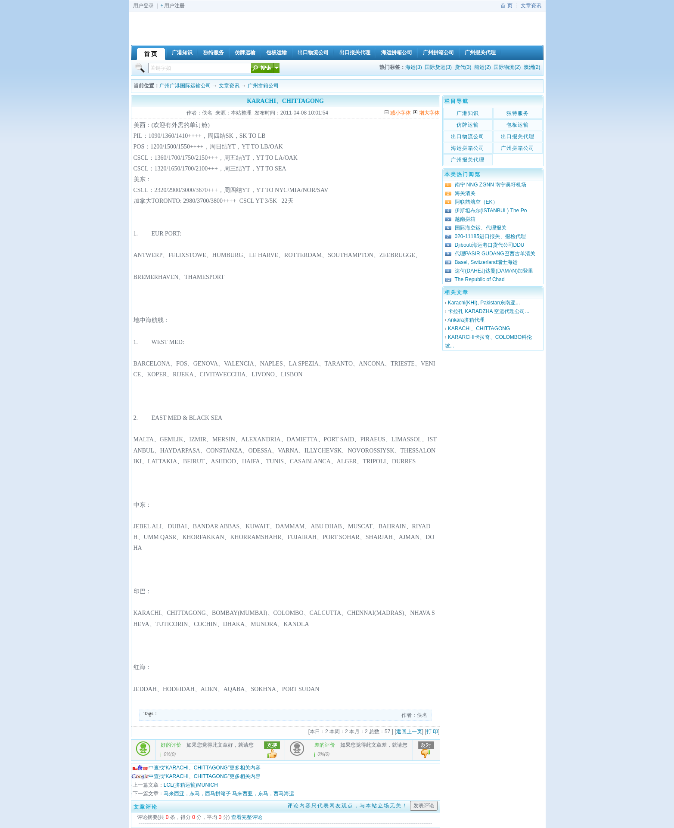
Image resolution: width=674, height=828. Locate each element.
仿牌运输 (468, 125)
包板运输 (517, 125)
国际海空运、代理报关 (480, 228)
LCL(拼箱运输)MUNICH (191, 785)
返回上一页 (409, 732)
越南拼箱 (465, 219)
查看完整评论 (246, 817)
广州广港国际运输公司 (185, 86)
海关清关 (465, 193)
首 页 (506, 6)
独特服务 (517, 113)
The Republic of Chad (480, 279)
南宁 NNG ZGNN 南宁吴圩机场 (491, 185)
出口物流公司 (468, 136)
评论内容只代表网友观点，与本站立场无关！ (347, 806)
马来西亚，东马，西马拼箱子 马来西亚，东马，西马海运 (229, 794)
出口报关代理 (517, 136)
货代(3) (463, 67)
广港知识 (468, 113)
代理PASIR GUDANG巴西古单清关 (495, 254)
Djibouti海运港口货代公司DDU (490, 245)
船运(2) (482, 67)
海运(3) (413, 67)
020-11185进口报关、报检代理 (490, 236)
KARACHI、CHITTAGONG (479, 329)
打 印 (432, 732)
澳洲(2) (532, 67)
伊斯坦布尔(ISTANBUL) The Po (491, 211)
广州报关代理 (468, 160)
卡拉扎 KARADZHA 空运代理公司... (488, 311)
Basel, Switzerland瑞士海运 (486, 262)
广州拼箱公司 (263, 86)
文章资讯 (531, 6)
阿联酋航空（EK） (476, 202)
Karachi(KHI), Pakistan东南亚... (484, 303)
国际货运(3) (438, 67)
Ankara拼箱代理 (466, 320)
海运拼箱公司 (468, 148)
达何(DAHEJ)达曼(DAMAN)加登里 (494, 271)
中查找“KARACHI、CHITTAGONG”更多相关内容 (196, 768)
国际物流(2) (507, 67)
